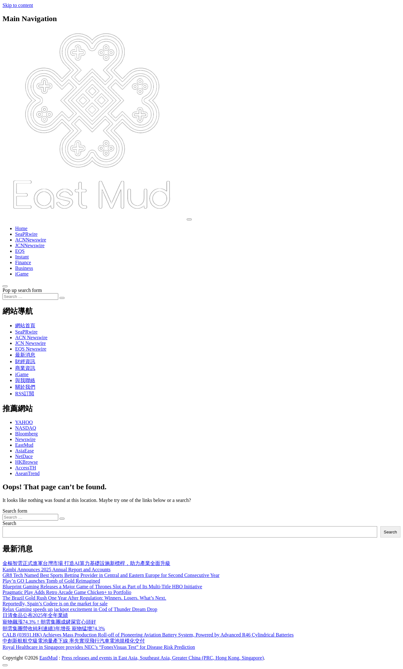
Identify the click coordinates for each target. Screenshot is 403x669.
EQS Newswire (30, 349)
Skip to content (18, 5)
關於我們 (25, 387)
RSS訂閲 (24, 393)
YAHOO (24, 422)
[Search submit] (62, 298)
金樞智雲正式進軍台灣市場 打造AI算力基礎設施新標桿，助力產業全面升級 (86, 563)
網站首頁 (25, 325)
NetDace (24, 456)
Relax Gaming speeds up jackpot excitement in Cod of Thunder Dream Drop (80, 609)
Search (9, 523)
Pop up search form (22, 290)
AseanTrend (27, 473)
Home (21, 228)
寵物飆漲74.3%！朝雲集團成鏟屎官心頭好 (49, 622)
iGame (22, 273)
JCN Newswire (30, 343)
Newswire (25, 439)
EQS (20, 251)
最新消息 (25, 355)
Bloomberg (26, 433)
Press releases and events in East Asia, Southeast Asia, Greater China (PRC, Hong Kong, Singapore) (162, 657)
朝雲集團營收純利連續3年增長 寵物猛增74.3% (54, 628)
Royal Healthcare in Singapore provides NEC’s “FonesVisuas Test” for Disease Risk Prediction (99, 647)
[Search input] (30, 296)
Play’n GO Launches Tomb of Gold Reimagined (51, 581)
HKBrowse (26, 462)
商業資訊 (25, 368)
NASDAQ (25, 428)
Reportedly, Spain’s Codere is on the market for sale (55, 603)
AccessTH (25, 467)
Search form (15, 511)
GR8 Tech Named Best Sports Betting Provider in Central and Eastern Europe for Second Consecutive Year (111, 575)
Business (24, 268)
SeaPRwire (26, 234)
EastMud (24, 445)
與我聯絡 (25, 380)
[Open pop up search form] (5, 286)
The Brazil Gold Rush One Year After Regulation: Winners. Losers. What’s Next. (84, 598)
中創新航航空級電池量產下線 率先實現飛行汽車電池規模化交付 (74, 640)
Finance (23, 262)
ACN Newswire (31, 337)
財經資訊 (25, 361)
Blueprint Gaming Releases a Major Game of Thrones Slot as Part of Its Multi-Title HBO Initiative (102, 586)
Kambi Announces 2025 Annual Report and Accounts (57, 569)
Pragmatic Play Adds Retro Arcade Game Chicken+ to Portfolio (67, 592)
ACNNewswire (30, 239)
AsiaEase (24, 450)
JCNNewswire (29, 245)
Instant (22, 256)
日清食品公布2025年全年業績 (35, 615)
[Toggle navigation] (189, 219)
